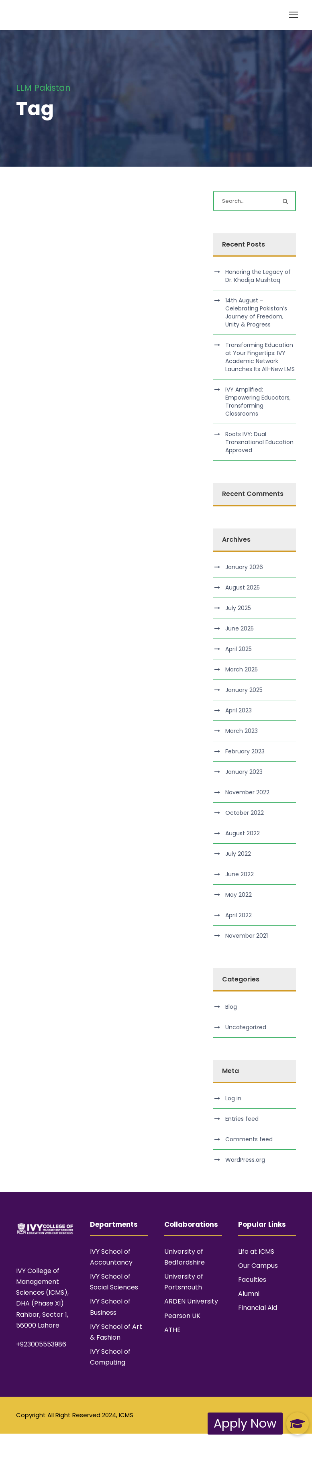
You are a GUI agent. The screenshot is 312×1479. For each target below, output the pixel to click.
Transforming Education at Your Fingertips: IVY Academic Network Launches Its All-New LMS (260, 357)
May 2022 (238, 895)
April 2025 (238, 649)
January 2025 (244, 690)
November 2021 (246, 936)
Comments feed (249, 1139)
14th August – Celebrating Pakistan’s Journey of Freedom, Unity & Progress (256, 312)
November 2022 (247, 792)
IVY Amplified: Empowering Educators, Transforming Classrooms (258, 402)
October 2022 (244, 813)
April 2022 (238, 915)
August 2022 (242, 833)
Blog (231, 1007)
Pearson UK (182, 1315)
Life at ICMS (256, 1251)
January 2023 (244, 772)
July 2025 (238, 608)
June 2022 (239, 874)
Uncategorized (245, 1027)
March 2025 (241, 669)
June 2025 (239, 628)
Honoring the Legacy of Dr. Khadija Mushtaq (258, 276)
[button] (297, 1423)
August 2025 (242, 587)
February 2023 (245, 751)
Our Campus (258, 1265)
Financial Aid (257, 1307)
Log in (233, 1098)
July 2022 (238, 854)
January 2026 (244, 567)
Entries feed (242, 1119)
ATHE (172, 1329)
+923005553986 (41, 1344)
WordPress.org (245, 1160)
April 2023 (238, 710)
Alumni (248, 1293)
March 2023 (241, 731)
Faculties (252, 1279)
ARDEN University (191, 1301)
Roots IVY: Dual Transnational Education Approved (259, 442)
